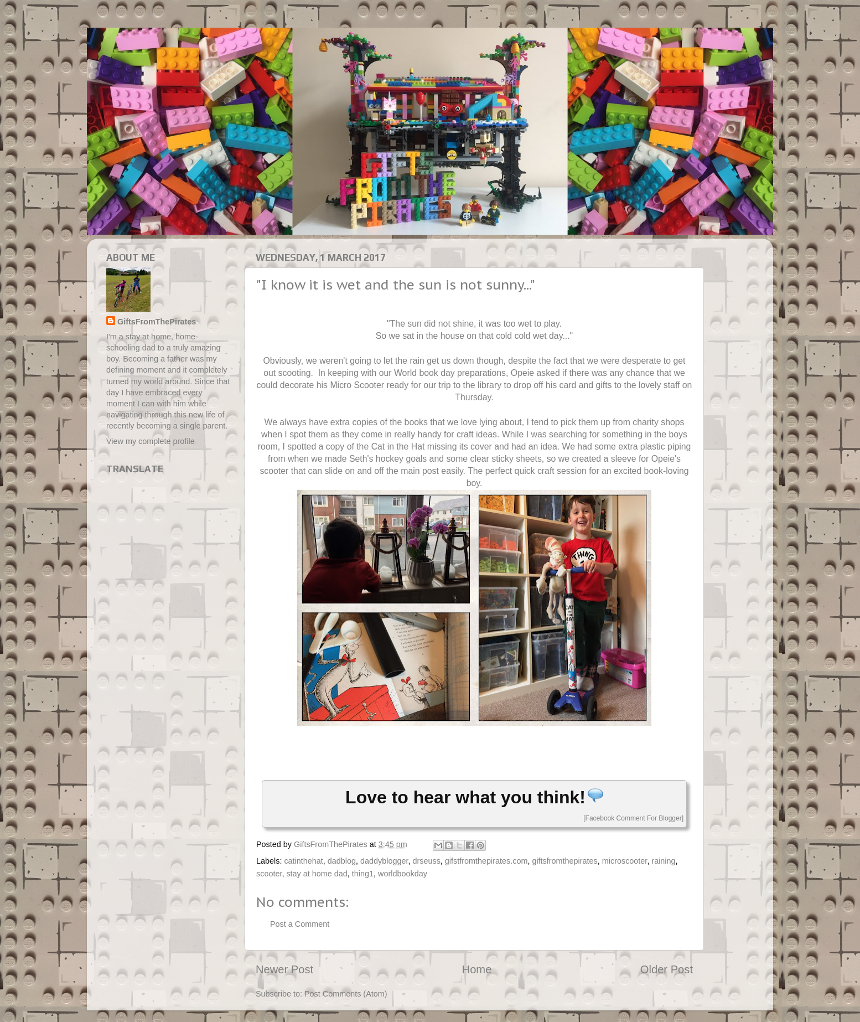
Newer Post (284, 969)
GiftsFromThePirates (156, 321)
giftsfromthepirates (564, 860)
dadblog (342, 860)
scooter (269, 873)
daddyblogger (384, 860)
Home (477, 969)
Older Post (666, 969)
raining (663, 860)
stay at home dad (316, 873)
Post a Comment (299, 924)
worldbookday (402, 873)
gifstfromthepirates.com (486, 860)
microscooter (624, 860)
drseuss (426, 860)
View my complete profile (150, 441)
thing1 (363, 873)
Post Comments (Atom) (345, 993)
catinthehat (303, 860)
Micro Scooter (357, 385)
